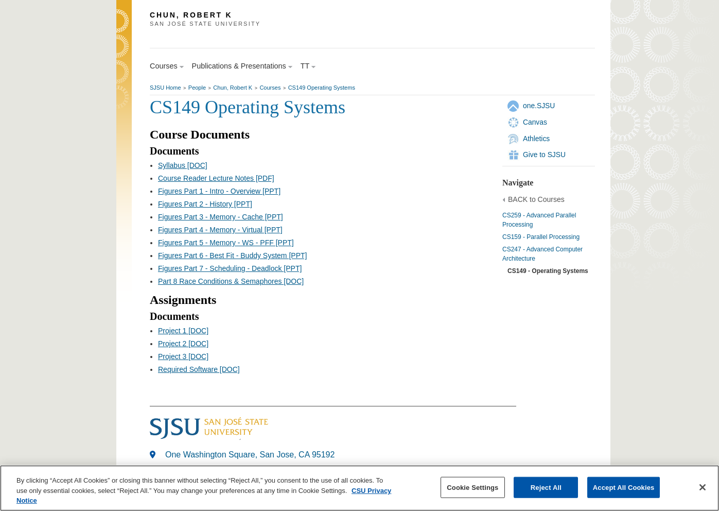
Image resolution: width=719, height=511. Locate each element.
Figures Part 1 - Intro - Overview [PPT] (219, 191)
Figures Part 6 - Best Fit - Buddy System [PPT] (232, 255)
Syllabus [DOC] (182, 165)
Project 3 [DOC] (183, 356)
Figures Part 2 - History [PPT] (205, 204)
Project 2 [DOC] (183, 343)
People (197, 87)
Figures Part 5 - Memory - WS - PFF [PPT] (226, 243)
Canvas (535, 122)
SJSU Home (165, 87)
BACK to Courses (536, 199)
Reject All (546, 487)
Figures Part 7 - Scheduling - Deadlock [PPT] (230, 268)
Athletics (536, 138)
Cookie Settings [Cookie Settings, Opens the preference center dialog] (472, 487)
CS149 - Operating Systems (547, 271)
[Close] (702, 487)
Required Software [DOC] (199, 369)
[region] (359, 488)
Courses (269, 87)
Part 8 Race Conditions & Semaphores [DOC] (231, 281)
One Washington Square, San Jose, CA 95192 (250, 454)
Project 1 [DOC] (183, 331)
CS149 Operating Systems (321, 87)
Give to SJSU (544, 154)
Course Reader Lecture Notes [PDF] (216, 178)
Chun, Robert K (232, 87)
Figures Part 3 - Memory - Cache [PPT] (220, 217)
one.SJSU (539, 105)
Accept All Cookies (624, 487)
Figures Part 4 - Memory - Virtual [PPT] (220, 230)
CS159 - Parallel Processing (541, 237)
